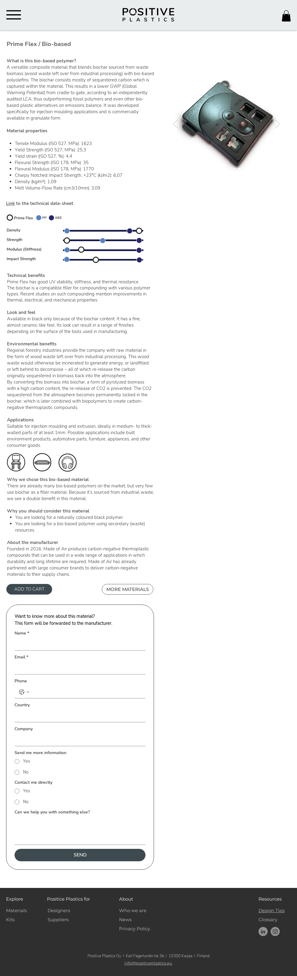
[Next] (277, 124)
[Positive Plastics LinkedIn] (263, 931)
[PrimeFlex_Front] (214, 168)
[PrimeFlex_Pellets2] (229, 169)
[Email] (78, 668)
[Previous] (175, 124)
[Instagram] (275, 931)
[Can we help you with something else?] (80, 830)
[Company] (78, 740)
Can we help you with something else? (52, 812)
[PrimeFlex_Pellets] (224, 169)
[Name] (78, 644)
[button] (286, 15)
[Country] (78, 716)
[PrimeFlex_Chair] (239, 169)
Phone (21, 681)
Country (22, 704)
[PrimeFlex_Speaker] (234, 169)
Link (10, 203)
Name (22, 633)
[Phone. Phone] (86, 692)
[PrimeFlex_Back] (220, 169)
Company (24, 728)
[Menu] (13, 15)
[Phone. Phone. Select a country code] (24, 692)
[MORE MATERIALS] (127, 589)
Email (21, 657)
